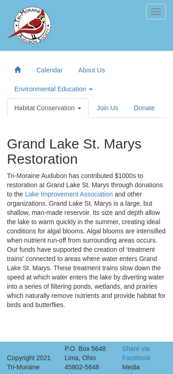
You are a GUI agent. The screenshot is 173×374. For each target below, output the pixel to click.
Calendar (49, 70)
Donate (144, 108)
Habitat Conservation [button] (47, 108)
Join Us (108, 108)
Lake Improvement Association (69, 194)
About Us (91, 70)
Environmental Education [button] (53, 89)
